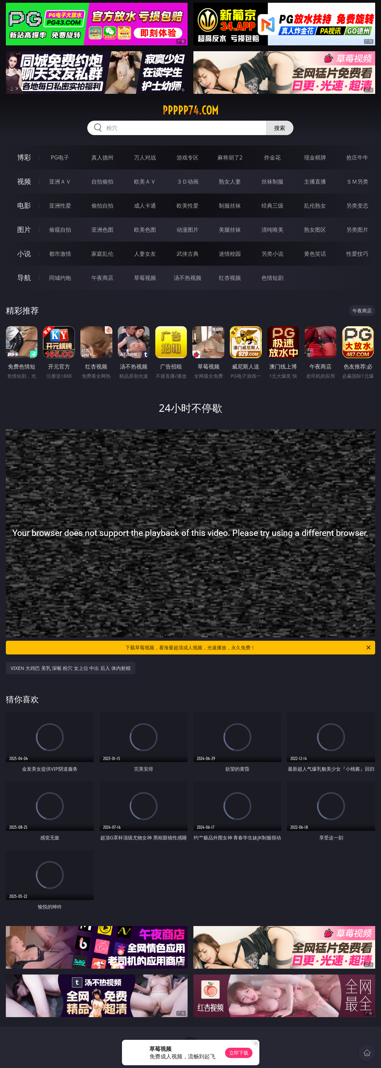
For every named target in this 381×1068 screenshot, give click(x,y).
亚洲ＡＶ (60, 181)
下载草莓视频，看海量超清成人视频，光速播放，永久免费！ (248, 647)
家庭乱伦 (102, 253)
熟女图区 (315, 229)
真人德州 (102, 157)
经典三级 (272, 205)
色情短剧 (272, 278)
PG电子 (60, 157)
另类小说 (272, 253)
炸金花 (272, 157)
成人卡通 (145, 205)
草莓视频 (145, 278)
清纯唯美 (272, 229)
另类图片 (357, 229)
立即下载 (238, 1052)
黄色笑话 (315, 253)
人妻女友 (145, 253)
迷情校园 (230, 253)
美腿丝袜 (230, 229)
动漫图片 (188, 229)
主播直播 (315, 181)
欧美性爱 (188, 205)
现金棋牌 (315, 157)
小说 (24, 253)
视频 (24, 181)
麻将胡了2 (230, 157)
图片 (24, 229)
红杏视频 (230, 278)
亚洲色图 (102, 229)
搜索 (279, 128)
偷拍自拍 (102, 205)
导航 (24, 277)
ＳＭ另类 (357, 181)
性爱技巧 (357, 253)
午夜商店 (102, 278)
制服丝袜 (230, 205)
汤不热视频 (187, 278)
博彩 (24, 157)
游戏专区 (188, 157)
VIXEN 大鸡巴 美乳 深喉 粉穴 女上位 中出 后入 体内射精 (71, 668)
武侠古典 (188, 253)
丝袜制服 (272, 181)
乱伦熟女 (315, 205)
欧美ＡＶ (145, 181)
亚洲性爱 (60, 205)
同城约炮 (60, 278)
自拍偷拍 (102, 181)
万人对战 (145, 157)
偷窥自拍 (60, 229)
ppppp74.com (190, 110)
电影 (24, 205)
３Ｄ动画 (188, 181)
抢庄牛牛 (357, 157)
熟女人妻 (230, 181)
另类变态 (357, 205)
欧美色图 (145, 229)
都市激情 (60, 253)
